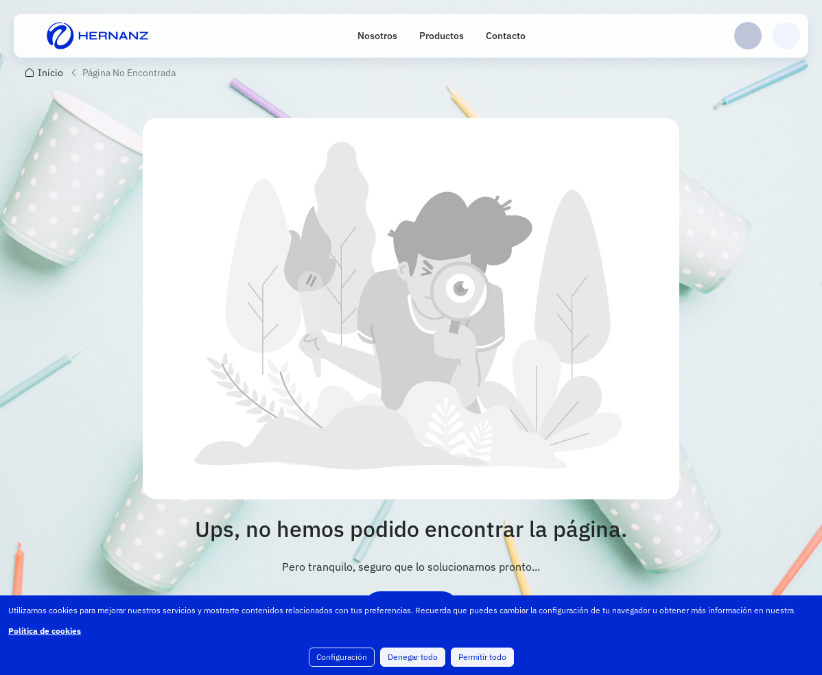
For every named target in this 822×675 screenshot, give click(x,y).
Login (748, 35)
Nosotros (377, 35)
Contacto (506, 35)
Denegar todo (413, 657)
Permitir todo (482, 657)
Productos (441, 35)
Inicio (50, 73)
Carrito (786, 35)
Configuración (341, 657)
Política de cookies (44, 631)
